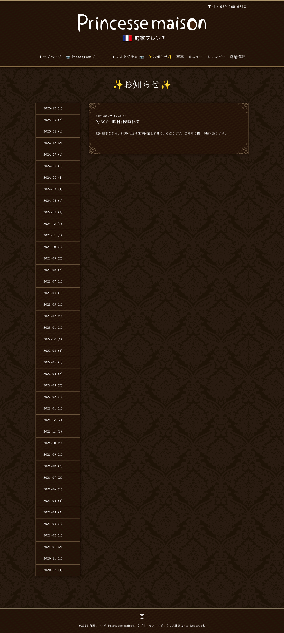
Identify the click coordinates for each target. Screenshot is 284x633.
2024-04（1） (54, 189)
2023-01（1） (53, 327)
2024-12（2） (53, 143)
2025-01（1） (53, 131)
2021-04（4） (54, 512)
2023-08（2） (53, 270)
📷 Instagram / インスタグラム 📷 (105, 57)
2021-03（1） (53, 523)
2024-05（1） (54, 177)
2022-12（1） (53, 339)
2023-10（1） (53, 246)
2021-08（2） (53, 466)
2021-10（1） (53, 443)
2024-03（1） (53, 200)
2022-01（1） (53, 408)
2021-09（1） (53, 454)
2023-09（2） (53, 258)
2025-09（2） (53, 120)
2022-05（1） (53, 362)
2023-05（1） (53, 293)
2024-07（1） (53, 154)
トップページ (50, 57)
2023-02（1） (53, 316)
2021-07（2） (53, 477)
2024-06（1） (53, 166)
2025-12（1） (53, 108)
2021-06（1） (53, 489)
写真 (180, 57)
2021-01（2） (53, 547)
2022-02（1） (53, 397)
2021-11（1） (53, 431)
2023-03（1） (53, 304)
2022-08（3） (53, 350)
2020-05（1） (54, 570)
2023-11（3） (53, 235)
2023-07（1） (53, 281)
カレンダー (216, 57)
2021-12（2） (53, 420)
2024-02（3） (53, 212)
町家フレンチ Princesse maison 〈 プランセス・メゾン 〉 (129, 625)
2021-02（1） (53, 535)
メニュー (195, 57)
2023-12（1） (53, 223)
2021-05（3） (53, 500)
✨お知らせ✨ (160, 57)
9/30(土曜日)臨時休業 (118, 122)
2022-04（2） (53, 373)
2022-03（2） (53, 385)
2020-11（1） (53, 558)
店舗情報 (237, 57)
